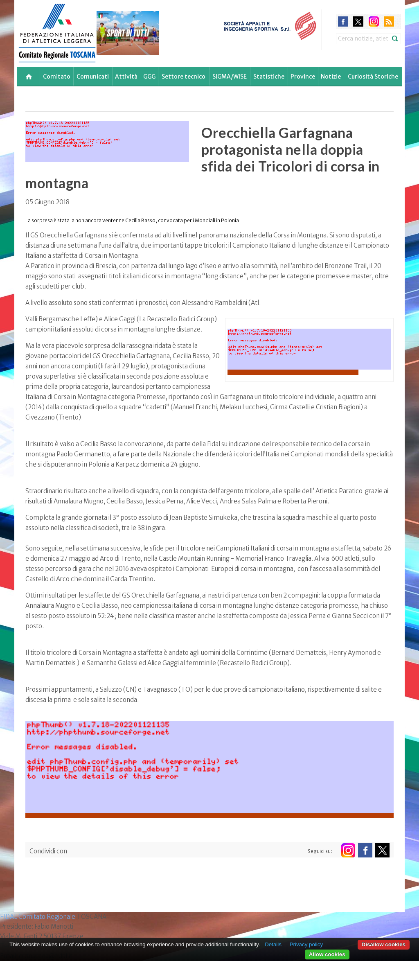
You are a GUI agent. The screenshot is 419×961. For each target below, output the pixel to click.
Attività (126, 76)
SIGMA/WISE (229, 76)
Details (273, 944)
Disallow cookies (383, 944)
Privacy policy (306, 944)
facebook (343, 21)
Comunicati (93, 76)
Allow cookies (327, 954)
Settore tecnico (183, 76)
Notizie (331, 76)
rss (389, 21)
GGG (149, 76)
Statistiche (268, 76)
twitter (358, 21)
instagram (374, 21)
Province (303, 76)
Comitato (56, 76)
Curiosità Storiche (373, 76)
